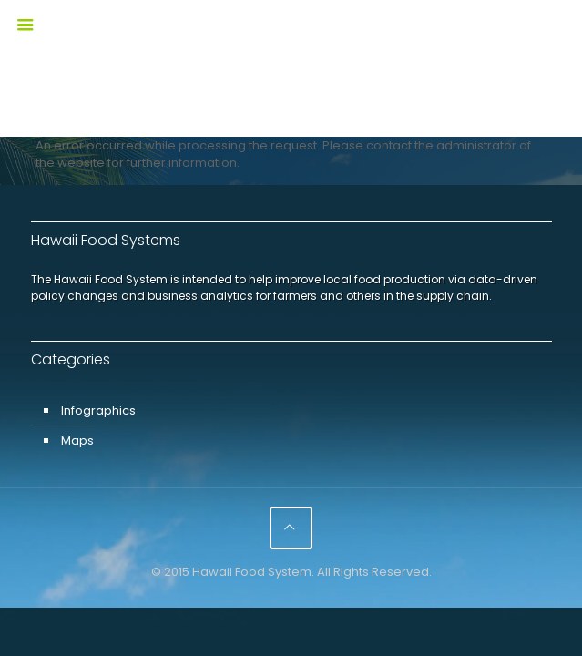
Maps (77, 440)
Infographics (98, 410)
